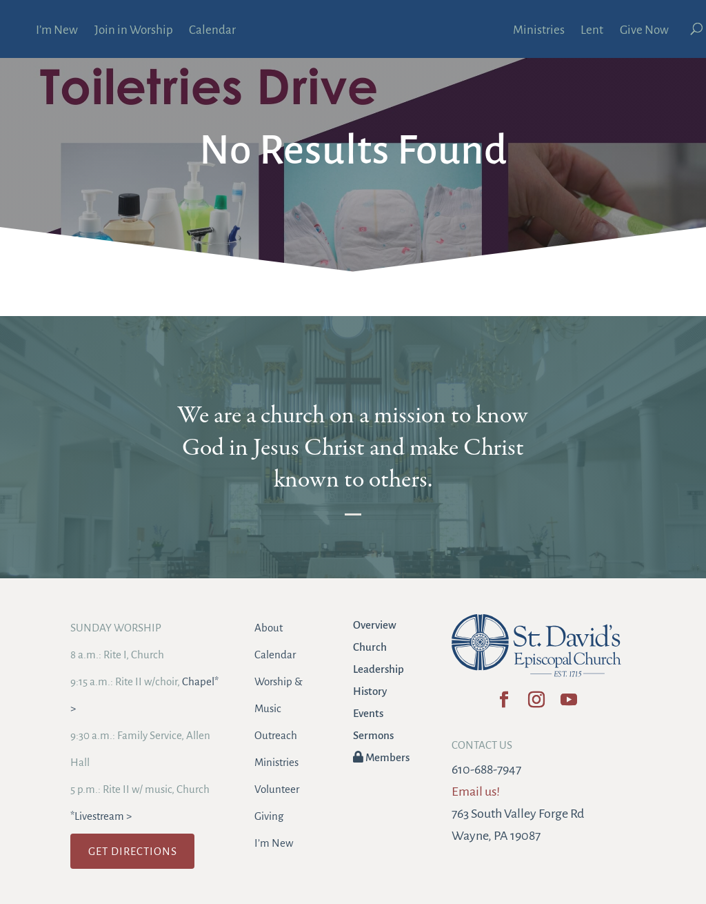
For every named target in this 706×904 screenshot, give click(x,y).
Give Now (644, 31)
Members (381, 757)
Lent (592, 31)
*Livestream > (101, 816)
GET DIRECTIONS (132, 851)
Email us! (476, 791)
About (268, 627)
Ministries (539, 31)
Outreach (275, 735)
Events (368, 713)
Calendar (212, 31)
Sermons (373, 735)
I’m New (57, 31)
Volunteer (276, 789)
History (370, 691)
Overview (374, 625)
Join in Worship (133, 31)
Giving (268, 816)
